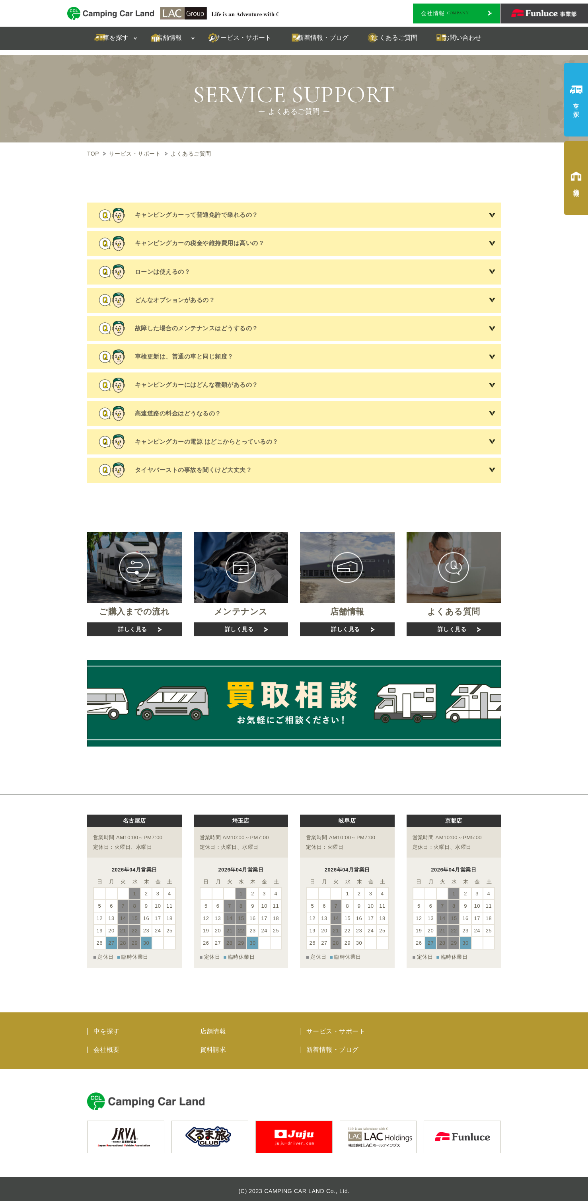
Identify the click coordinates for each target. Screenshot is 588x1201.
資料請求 (213, 1045)
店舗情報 (213, 1027)
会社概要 (106, 1045)
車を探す (106, 1027)
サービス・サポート (335, 1027)
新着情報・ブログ (332, 1045)
